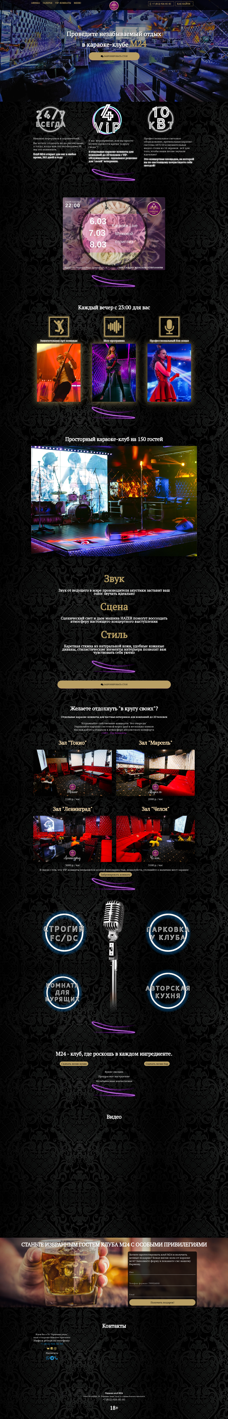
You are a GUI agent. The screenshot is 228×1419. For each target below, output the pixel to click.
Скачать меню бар (157, 1063)
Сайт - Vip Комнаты (114, 733)
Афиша (35, 4)
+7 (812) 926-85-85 (160, 5)
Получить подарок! (162, 1302)
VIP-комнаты (63, 4)
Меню (77, 4)
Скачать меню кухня (74, 1063)
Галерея (47, 4)
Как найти (183, 5)
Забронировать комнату (115, 874)
